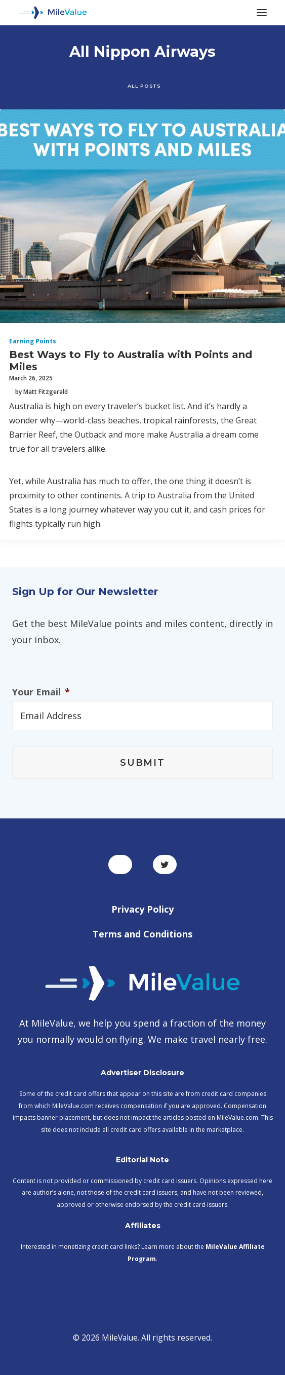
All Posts (144, 86)
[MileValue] (52, 13)
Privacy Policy (142, 909)
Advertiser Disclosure (142, 1072)
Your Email (41, 692)
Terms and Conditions (142, 934)
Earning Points (32, 341)
